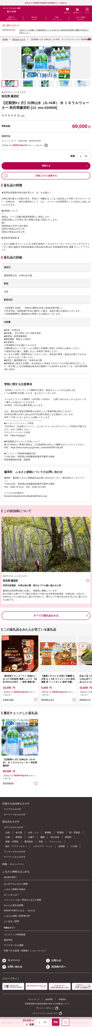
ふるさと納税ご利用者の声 (17, 916)
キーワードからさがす (15, 814)
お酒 (7, 837)
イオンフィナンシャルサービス (45, 1013)
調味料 (68, 837)
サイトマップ (33, 999)
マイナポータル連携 (13, 945)
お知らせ (53, 960)
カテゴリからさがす (13, 827)
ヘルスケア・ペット (42, 846)
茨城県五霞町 (8, 700)
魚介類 (19, 832)
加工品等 (55, 837)
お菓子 (31, 837)
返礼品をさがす (34, 18)
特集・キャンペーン (57, 18)
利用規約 (62, 999)
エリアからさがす (12, 809)
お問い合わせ (12, 966)
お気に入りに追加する (30, 176)
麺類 (42, 837)
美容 (41, 841)
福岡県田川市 (85, 700)
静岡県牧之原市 (47, 700)
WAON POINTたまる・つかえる (19, 910)
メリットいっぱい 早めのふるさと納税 (22, 900)
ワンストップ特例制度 (15, 934)
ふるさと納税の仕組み (15, 889)
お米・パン (33, 832)
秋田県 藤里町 (10, 96)
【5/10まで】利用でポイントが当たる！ (46, 3)
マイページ (11, 960)
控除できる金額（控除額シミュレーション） (25, 950)
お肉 (7, 832)
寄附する (46, 165)
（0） (22, 115)
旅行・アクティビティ (16, 846)
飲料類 (19, 837)
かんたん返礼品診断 (13, 905)
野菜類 (60, 832)
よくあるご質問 (11, 921)
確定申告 (8, 940)
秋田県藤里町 (8, 783)
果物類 (48, 832)
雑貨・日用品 (11, 841)
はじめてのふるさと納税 (16, 884)
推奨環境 (49, 999)
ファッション (55, 841)
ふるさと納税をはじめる (80, 18)
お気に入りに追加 (88, 580)
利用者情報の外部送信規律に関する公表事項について (47, 1004)
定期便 (61, 846)
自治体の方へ (56, 966)
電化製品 (28, 841)
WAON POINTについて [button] (46, 145)
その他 (74, 846)
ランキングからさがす (15, 851)
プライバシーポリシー (45, 1008)
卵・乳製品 (74, 832)
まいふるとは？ (11, 894)
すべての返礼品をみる (46, 615)
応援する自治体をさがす (11, 18)
